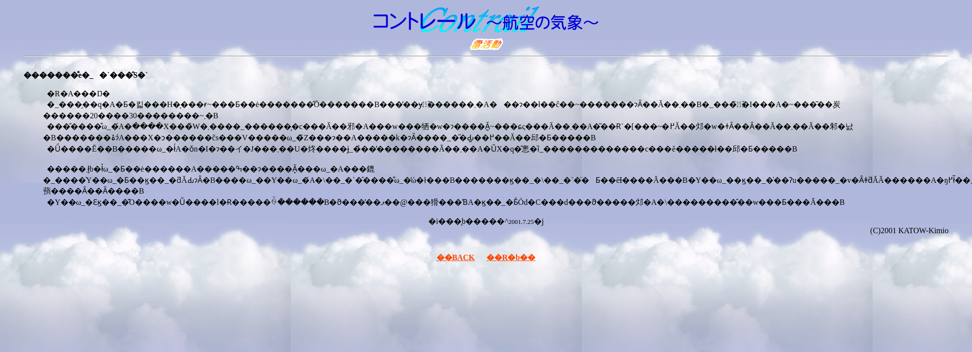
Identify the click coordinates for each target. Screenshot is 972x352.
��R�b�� (510, 257)
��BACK (456, 257)
